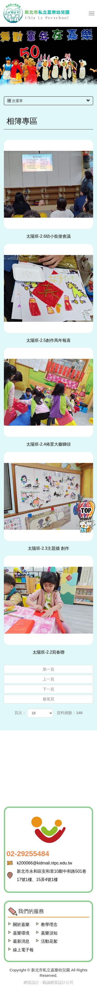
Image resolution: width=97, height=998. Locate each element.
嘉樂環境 (21, 933)
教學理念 (49, 924)
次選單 (48, 100)
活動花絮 (49, 941)
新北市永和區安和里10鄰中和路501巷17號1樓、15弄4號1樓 (51, 875)
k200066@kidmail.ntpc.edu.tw (44, 863)
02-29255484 (27, 854)
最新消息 (21, 941)
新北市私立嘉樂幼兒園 (36, 13)
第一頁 (48, 669)
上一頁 (48, 679)
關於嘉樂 (21, 924)
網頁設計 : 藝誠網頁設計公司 (48, 982)
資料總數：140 (70, 712)
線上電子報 (23, 950)
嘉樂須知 (49, 933)
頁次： (20, 712)
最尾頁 (48, 699)
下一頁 (48, 689)
